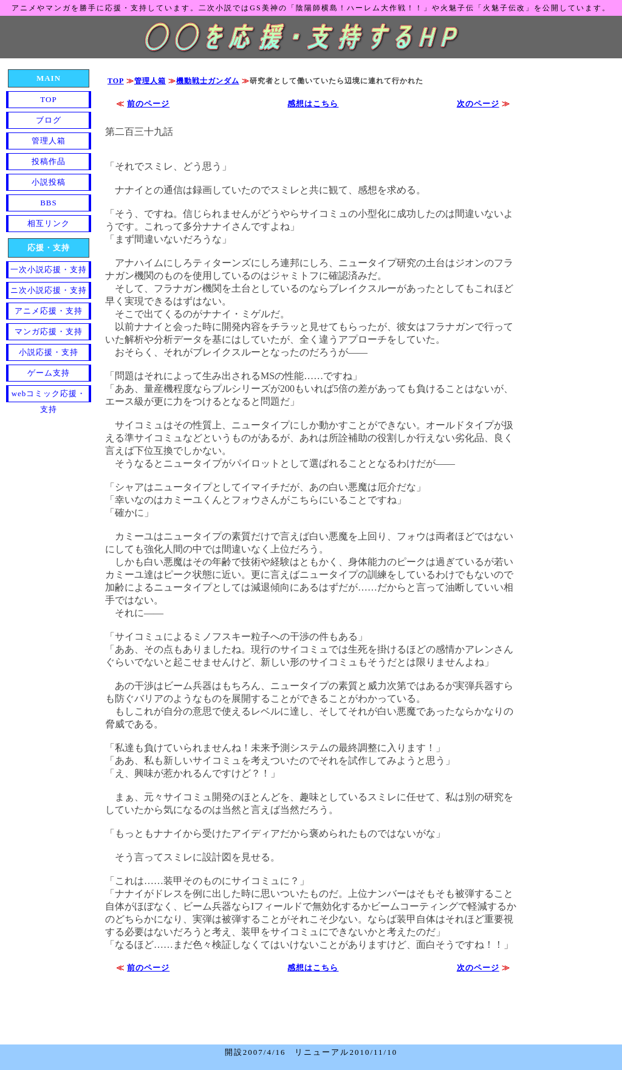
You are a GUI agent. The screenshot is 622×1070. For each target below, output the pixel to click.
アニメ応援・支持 (49, 310)
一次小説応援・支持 (48, 269)
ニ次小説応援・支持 (48, 290)
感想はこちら (312, 103)
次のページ (478, 103)
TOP (116, 81)
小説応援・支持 (48, 352)
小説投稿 (49, 182)
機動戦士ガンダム (207, 81)
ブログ (48, 120)
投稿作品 (49, 161)
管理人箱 (150, 81)
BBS (48, 202)
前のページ (148, 103)
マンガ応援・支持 (49, 331)
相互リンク (48, 223)
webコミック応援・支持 (49, 395)
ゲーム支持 (48, 372)
